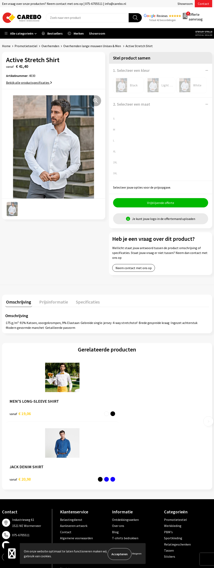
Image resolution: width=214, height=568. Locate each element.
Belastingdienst (71, 454)
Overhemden (50, 46)
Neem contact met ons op (133, 269)
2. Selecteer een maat (131, 104)
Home (6, 46)
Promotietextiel (26, 46)
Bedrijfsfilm (120, 485)
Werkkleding (172, 460)
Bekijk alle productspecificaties (29, 83)
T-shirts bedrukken (125, 472)
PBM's (168, 466)
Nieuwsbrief (120, 491)
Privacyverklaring (72, 491)
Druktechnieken (71, 497)
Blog (115, 466)
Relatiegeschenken (177, 479)
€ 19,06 (20, 413)
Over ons (118, 460)
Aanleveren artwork (73, 460)
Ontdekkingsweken (125, 454)
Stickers (169, 491)
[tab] (17, 303)
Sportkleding (173, 472)
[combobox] (87, 17)
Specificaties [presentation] (83, 302)
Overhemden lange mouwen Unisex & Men (92, 46)
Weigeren (137, 553)
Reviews (162, 16)
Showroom (185, 4)
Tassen (169, 485)
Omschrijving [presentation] (17, 302)
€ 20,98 (71, 413)
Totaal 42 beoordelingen (162, 20)
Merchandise (120, 479)
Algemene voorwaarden (76, 472)
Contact (203, 4)
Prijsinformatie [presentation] (50, 302)
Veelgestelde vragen (74, 479)
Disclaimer (67, 503)
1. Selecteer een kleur (131, 70)
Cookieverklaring (72, 485)
